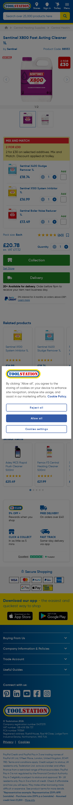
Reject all (36, 407)
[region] (36, 402)
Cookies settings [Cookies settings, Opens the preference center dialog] (36, 429)
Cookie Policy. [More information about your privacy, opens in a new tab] (57, 396)
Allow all (36, 418)
